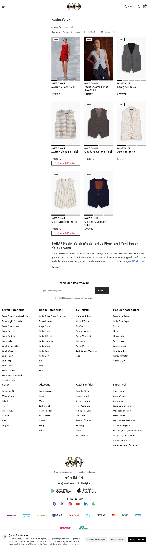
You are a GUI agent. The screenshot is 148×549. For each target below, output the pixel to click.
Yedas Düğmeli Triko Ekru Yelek (96, 88)
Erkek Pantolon (9, 336)
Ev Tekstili (82, 310)
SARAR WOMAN (58, 83)
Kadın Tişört (44, 351)
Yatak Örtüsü (82, 346)
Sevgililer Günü (83, 401)
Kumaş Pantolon (120, 355)
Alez (78, 355)
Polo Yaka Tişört (120, 351)
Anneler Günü (82, 396)
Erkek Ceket (7, 341)
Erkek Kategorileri (14, 310)
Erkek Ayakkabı (120, 346)
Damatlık (117, 326)
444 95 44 (74, 477)
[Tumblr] (85, 504)
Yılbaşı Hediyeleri (84, 410)
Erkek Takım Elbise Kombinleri (15, 316)
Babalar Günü (82, 391)
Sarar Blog (118, 401)
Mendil (42, 401)
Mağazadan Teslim (122, 410)
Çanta (42, 420)
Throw (5, 406)
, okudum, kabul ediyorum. (74, 298)
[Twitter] (62, 504)
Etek (41, 365)
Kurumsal (119, 384)
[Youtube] (78, 504)
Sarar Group (119, 396)
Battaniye (80, 341)
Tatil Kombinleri (83, 406)
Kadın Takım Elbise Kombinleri (52, 316)
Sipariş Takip (119, 415)
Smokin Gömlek (9, 351)
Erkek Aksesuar (46, 391)
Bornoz (5, 415)
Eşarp (42, 425)
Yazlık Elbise (118, 341)
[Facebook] (54, 504)
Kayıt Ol (102, 290)
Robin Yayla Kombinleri (12, 321)
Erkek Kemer (7, 365)
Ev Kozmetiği (8, 391)
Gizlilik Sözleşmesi (121, 425)
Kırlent (5, 401)
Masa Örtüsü (8, 396)
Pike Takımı (81, 326)
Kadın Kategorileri (51, 310)
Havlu (4, 420)
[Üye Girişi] (139, 6)
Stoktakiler (90, 32)
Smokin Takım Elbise (11, 346)
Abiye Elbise (44, 326)
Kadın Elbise (44, 331)
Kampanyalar (82, 435)
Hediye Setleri (45, 410)
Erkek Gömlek (8, 331)
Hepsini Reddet (117, 539)
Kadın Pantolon (46, 341)
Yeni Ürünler (81, 415)
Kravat (42, 396)
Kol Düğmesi (44, 415)
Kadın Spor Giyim (121, 321)
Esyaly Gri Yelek (126, 86)
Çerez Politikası (120, 440)
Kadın (65, 27)
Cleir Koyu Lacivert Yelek (95, 223)
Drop (78, 430)
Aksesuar (45, 384)
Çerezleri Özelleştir (96, 539)
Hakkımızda (118, 391)
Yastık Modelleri (83, 336)
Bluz (41, 370)
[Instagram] (70, 504)
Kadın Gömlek (45, 336)
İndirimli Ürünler (83, 420)
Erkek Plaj (6, 360)
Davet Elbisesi (45, 321)
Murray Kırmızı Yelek (63, 86)
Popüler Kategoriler (126, 310)
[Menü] (3, 6)
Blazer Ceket (119, 336)
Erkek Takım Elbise (10, 326)
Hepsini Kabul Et (137, 539)
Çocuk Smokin (8, 380)
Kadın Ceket (45, 346)
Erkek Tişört (7, 355)
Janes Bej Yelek (126, 151)
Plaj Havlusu (7, 410)
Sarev (6, 384)
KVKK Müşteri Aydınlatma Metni (127, 430)
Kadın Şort (44, 355)
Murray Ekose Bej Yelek (64, 151)
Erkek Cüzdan (8, 370)
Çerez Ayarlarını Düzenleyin (126, 445)
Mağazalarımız (67, 483)
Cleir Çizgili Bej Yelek (64, 221)
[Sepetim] (144, 6)
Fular (41, 430)
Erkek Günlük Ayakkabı (12, 375)
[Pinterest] (93, 504)
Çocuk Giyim (119, 360)
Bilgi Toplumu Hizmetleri (124, 420)
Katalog (80, 425)
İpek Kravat (44, 406)
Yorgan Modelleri (84, 331)
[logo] (74, 6)
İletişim (85, 483)
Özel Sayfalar (84, 384)
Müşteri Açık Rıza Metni (124, 435)
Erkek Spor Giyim (121, 316)
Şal (40, 360)
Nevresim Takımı (83, 316)
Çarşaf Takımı (82, 321)
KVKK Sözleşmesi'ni (66, 298)
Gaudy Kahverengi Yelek (98, 151)
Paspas (5, 425)
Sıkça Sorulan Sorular (123, 406)
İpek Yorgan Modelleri (86, 351)
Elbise (116, 331)
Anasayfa (56, 27)
